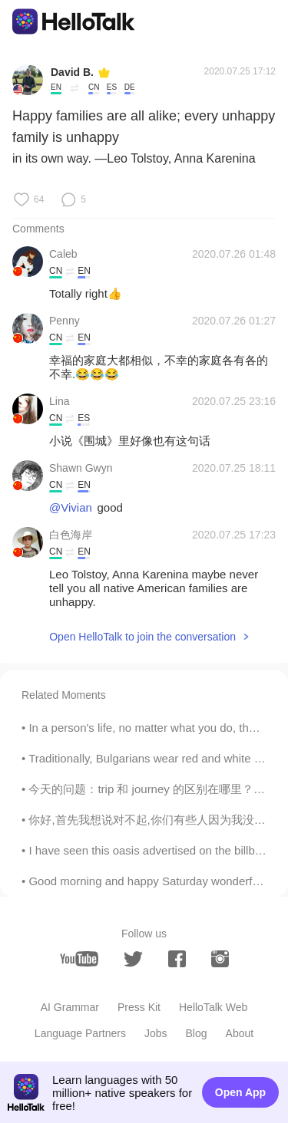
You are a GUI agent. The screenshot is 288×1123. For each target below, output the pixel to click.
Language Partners (80, 1033)
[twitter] (133, 959)
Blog (196, 1033)
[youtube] (79, 959)
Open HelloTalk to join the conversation (142, 637)
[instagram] (220, 958)
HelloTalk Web (213, 1007)
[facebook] (177, 958)
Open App (240, 1092)
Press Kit (139, 1007)
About (240, 1033)
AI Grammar (70, 1007)
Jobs (155, 1033)
